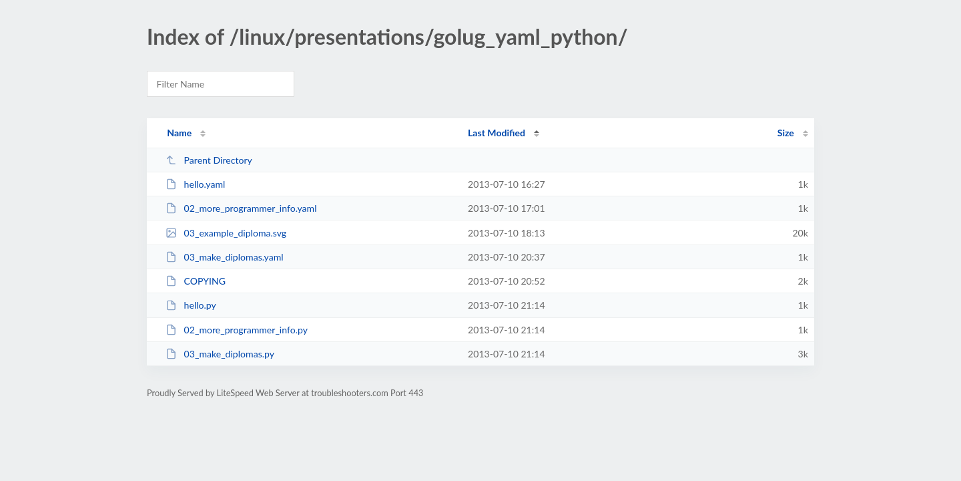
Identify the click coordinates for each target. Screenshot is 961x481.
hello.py (191, 305)
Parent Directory (209, 160)
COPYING (196, 281)
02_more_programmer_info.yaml (241, 208)
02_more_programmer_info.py (237, 329)
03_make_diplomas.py (220, 353)
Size (785, 132)
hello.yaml (195, 184)
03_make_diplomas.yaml (224, 257)
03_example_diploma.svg (226, 232)
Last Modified (496, 132)
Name (179, 132)
